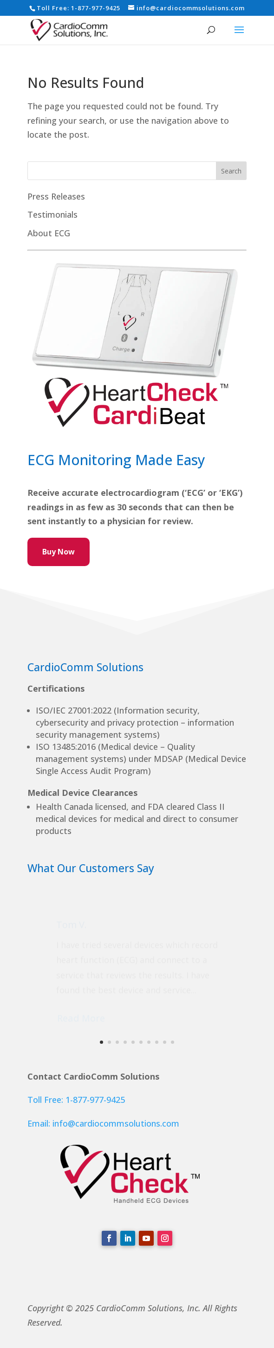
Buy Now (58, 552)
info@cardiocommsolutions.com (115, 1123)
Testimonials (52, 214)
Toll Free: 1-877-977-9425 (76, 1099)
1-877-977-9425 (95, 8)
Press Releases (56, 196)
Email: (39, 1123)
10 (172, 1042)
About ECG (48, 233)
